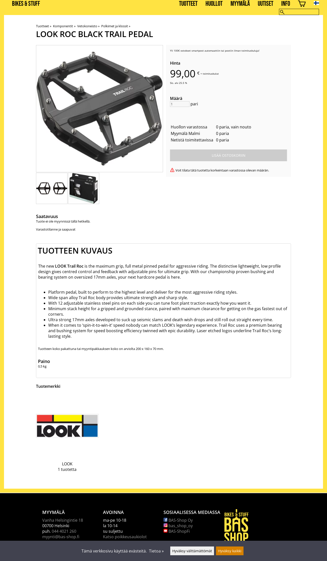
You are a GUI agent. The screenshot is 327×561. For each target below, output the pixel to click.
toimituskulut (211, 73)
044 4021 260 (64, 531)
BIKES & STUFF (26, 4)
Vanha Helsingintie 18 (62, 520)
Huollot (214, 4)
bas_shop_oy (178, 525)
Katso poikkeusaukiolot (125, 536)
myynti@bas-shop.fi (60, 536)
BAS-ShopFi (177, 531)
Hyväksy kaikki (230, 550)
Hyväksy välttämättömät (192, 550)
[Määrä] (180, 104)
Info (285, 4)
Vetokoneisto (88, 26)
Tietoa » (156, 551)
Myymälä (240, 4)
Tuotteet (188, 4)
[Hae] (299, 12)
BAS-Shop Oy (178, 520)
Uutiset (265, 4)
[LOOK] (67, 437)
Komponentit (64, 26)
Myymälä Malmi (185, 133)
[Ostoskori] (302, 4)
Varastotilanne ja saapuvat (56, 229)
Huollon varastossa (189, 127)
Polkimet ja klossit (115, 26)
